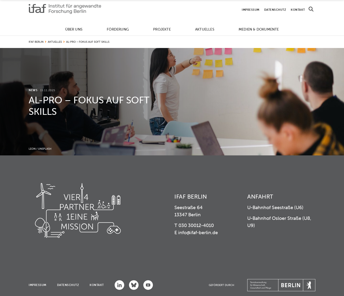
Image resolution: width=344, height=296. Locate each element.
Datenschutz (275, 9)
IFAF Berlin (36, 41)
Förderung (118, 29)
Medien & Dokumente (259, 29)
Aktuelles (204, 29)
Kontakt (298, 9)
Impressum (250, 9)
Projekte (162, 29)
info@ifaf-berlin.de (198, 232)
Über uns (74, 29)
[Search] (311, 9)
